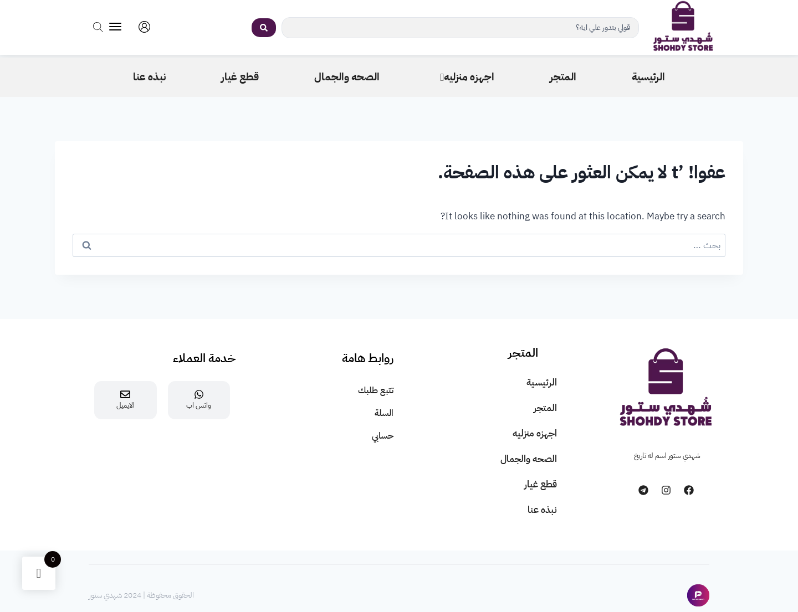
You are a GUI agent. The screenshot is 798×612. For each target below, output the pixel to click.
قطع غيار (540, 484)
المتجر (545, 408)
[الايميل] (125, 394)
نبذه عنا (542, 510)
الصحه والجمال (528, 459)
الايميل (125, 405)
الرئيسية (541, 382)
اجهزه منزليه (535, 433)
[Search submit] (264, 27)
